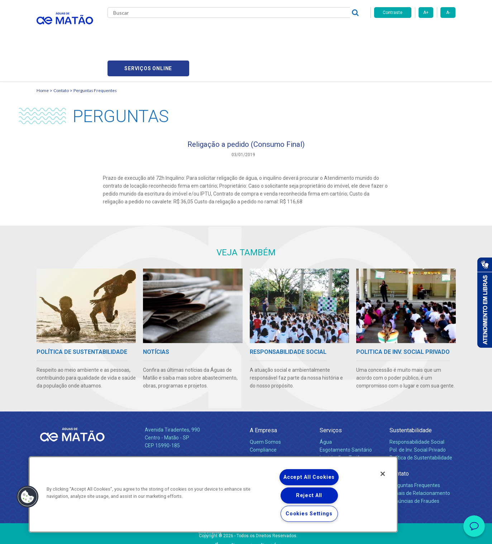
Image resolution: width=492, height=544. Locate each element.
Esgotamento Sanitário (346, 417)
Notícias (260, 432)
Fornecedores (312, 32)
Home (43, 55)
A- (448, 12)
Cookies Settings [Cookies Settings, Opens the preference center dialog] (309, 514)
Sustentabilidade (411, 397)
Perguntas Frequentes (95, 55)
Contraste (392, 12)
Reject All (309, 495)
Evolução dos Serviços (345, 432)
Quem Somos (265, 409)
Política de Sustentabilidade (421, 425)
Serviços (331, 397)
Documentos (334, 440)
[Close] (383, 474)
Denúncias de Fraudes (414, 468)
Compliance (263, 417)
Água (326, 409)
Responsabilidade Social (417, 409)
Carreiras (274, 32)
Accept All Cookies (309, 477)
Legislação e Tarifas (342, 425)
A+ (426, 12)
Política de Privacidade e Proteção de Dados (246, 533)
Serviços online (414, 32)
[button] (27, 496)
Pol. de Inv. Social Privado (418, 417)
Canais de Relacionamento (420, 460)
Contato (61, 55)
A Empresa (263, 397)
